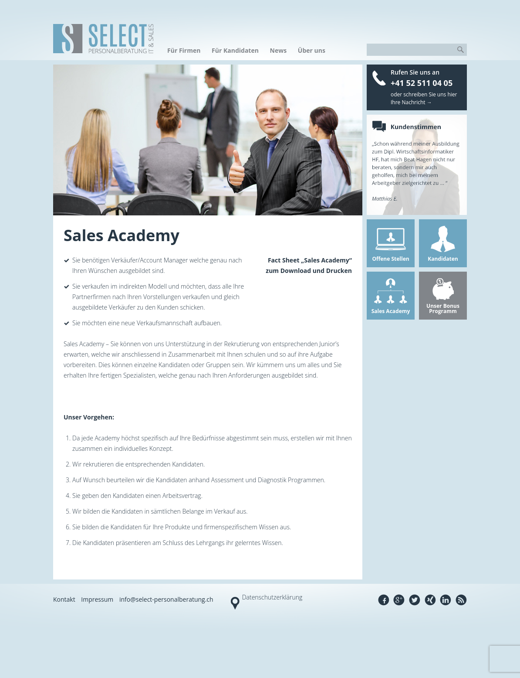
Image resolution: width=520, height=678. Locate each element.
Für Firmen (183, 50)
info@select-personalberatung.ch (166, 599)
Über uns (311, 50)
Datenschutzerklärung (272, 597)
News (278, 50)
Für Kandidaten (235, 50)
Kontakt (64, 599)
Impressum (97, 599)
